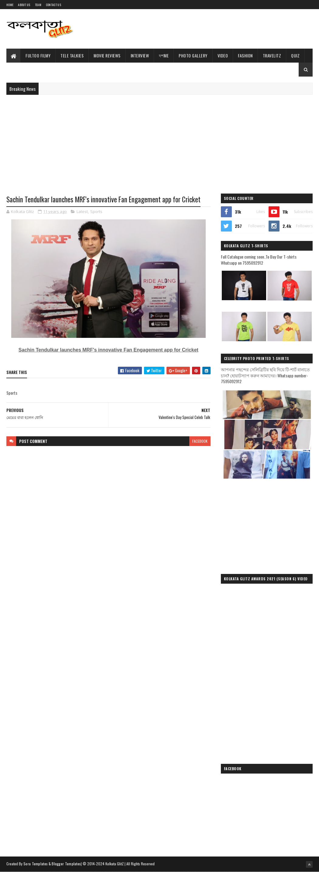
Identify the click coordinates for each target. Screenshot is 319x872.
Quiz (295, 55)
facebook (200, 441)
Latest (82, 211)
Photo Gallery (193, 55)
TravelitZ (272, 55)
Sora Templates (35, 863)
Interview (140, 55)
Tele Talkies (72, 55)
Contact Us (53, 4)
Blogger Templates (66, 863)
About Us (24, 4)
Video (223, 55)
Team (38, 4)
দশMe (164, 55)
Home (9, 4)
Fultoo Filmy (38, 55)
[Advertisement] (202, 29)
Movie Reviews (107, 55)
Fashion (245, 55)
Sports (96, 211)
